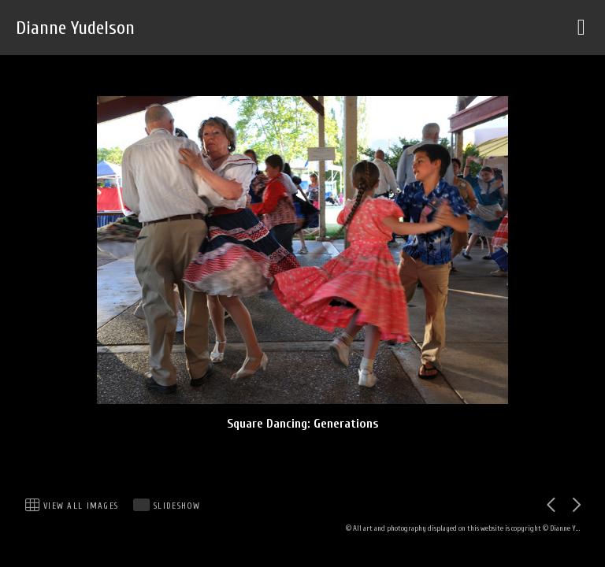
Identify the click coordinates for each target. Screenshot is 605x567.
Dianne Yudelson (75, 28)
